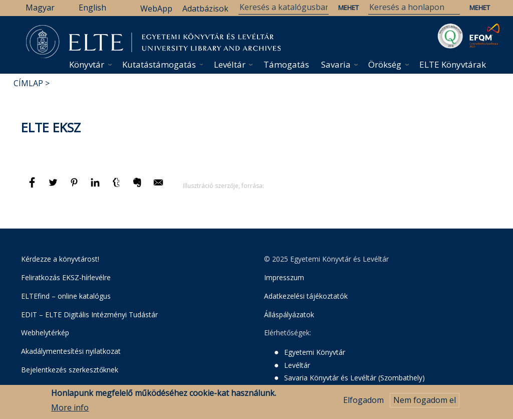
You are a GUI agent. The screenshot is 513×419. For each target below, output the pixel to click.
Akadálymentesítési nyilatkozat (71, 351)
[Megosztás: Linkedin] (96, 186)
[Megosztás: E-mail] (158, 186)
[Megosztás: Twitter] (54, 186)
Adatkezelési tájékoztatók (306, 296)
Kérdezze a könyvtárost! (60, 259)
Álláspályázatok (289, 314)
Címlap (28, 83)
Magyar (40, 7)
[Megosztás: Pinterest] (75, 186)
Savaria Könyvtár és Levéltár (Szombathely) (354, 377)
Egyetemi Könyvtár (314, 352)
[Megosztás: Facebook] (33, 186)
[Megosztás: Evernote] (138, 186)
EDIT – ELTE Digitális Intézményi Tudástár (89, 314)
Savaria (336, 64)
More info (70, 408)
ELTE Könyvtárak (452, 64)
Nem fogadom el (424, 401)
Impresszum (284, 277)
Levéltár (229, 64)
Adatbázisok (205, 8)
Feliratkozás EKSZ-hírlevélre (66, 277)
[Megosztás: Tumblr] (117, 186)
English (92, 7)
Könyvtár (86, 64)
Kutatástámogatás (159, 64)
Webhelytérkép (45, 332)
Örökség (384, 64)
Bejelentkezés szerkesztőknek (69, 369)
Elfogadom (363, 401)
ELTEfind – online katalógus (66, 296)
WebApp (156, 8)
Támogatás (286, 64)
